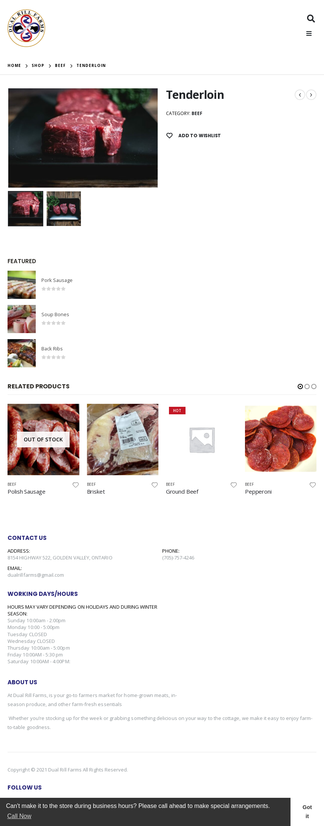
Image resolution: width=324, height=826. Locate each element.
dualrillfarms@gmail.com (36, 575)
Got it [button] (307, 811)
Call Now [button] (19, 816)
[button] (300, 386)
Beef (197, 113)
